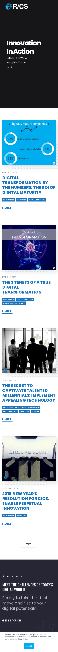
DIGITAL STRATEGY (37, 200)
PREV (28, 544)
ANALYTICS (21, 200)
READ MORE (7, 207)
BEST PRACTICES (10, 411)
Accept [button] (29, 646)
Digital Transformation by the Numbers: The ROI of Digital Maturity (28, 185)
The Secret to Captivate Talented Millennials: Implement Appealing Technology (28, 393)
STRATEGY (24, 411)
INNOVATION (8, 200)
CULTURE (35, 411)
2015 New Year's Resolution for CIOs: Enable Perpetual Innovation (25, 501)
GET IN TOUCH (11, 620)
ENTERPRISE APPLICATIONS (14, 407)
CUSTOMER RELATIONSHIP (14, 303)
